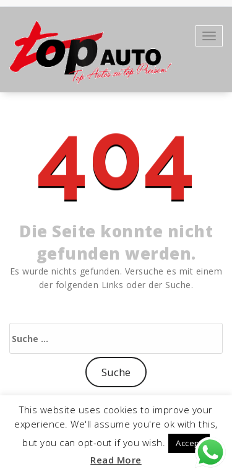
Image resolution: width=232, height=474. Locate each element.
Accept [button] (189, 443)
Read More (116, 460)
